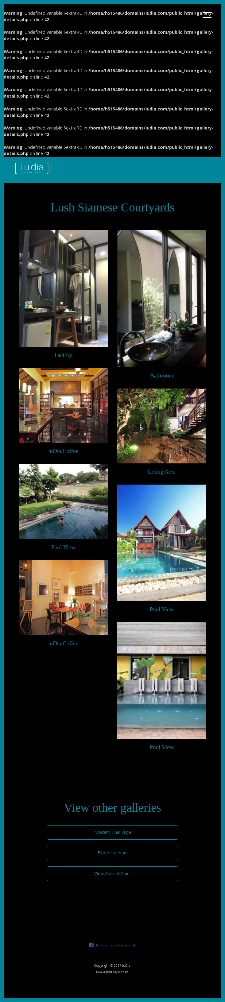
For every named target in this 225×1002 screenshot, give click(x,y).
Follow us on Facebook (116, 945)
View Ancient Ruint (112, 873)
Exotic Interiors (113, 853)
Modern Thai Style (112, 832)
